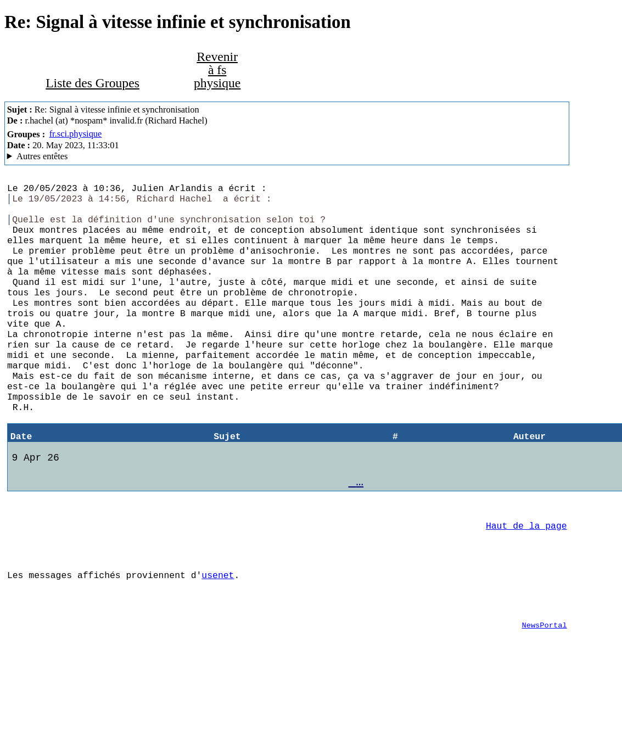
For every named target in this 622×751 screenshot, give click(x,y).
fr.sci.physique (75, 133)
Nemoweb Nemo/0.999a (287, 156)
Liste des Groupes (92, 83)
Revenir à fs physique (217, 69)
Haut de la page (526, 587)
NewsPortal (544, 700)
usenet (217, 643)
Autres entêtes (42, 156)
